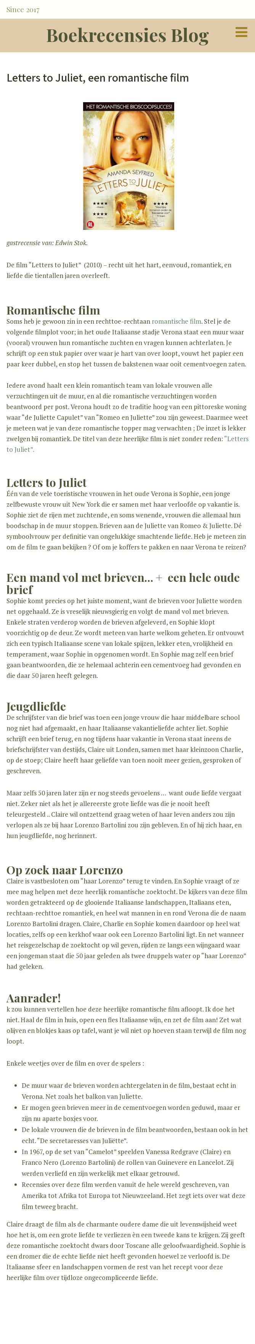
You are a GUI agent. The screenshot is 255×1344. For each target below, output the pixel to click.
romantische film (176, 321)
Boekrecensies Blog (127, 34)
